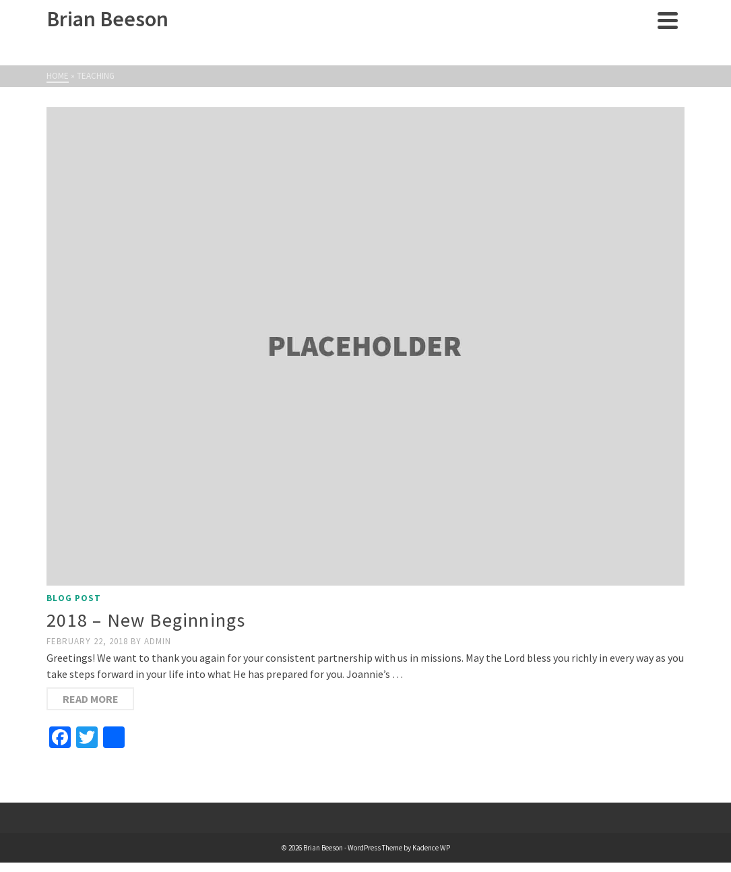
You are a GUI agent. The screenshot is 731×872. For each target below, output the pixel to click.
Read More (91, 699)
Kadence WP (431, 847)
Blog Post (73, 598)
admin (157, 641)
